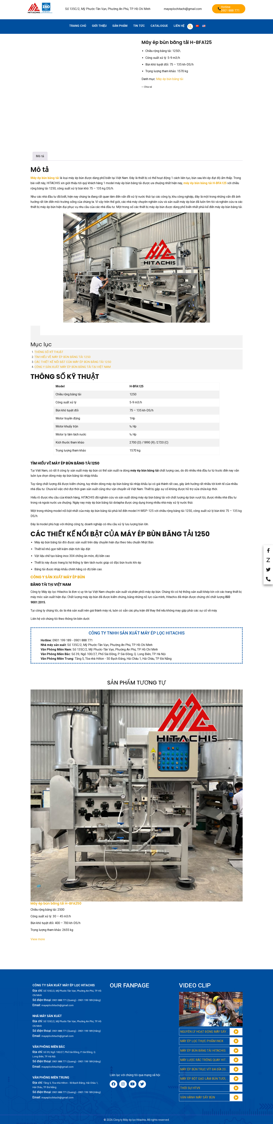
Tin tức (139, 26)
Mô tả (40, 156)
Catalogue (159, 26)
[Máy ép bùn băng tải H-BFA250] (137, 795)
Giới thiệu (99, 26)
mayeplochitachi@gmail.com (183, 9)
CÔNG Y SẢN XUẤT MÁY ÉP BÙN (58, 577)
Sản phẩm (119, 26)
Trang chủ (77, 26)
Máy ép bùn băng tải (169, 79)
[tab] (40, 156)
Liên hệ (179, 26)
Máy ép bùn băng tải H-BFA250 (56, 903)
